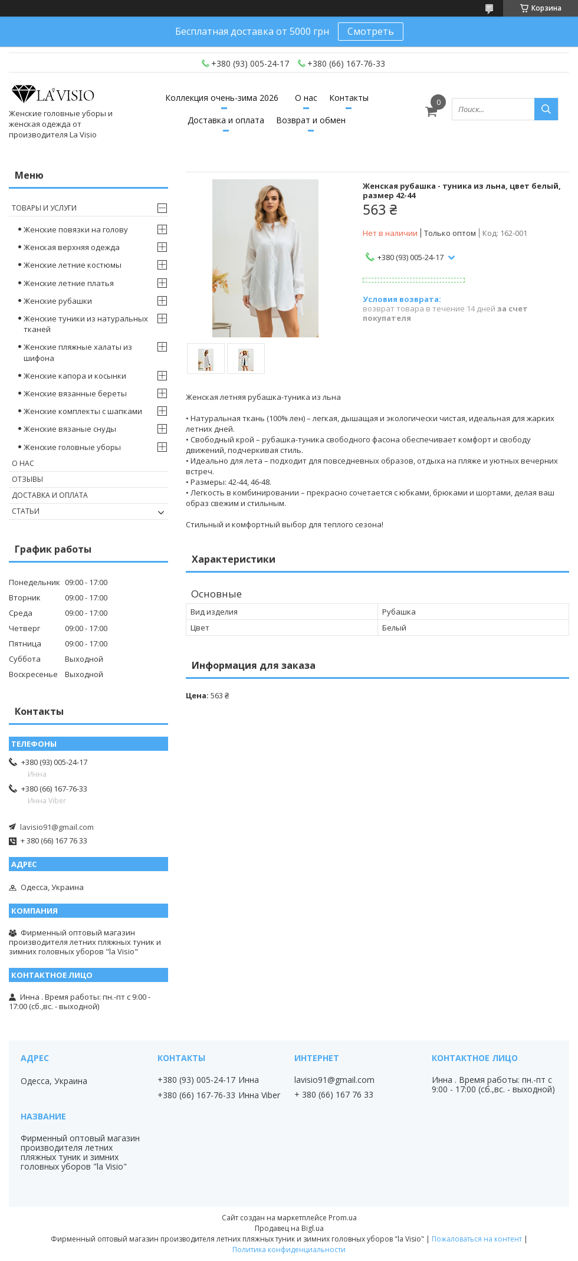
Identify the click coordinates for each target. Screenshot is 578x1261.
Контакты (349, 97)
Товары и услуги (44, 208)
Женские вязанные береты (75, 393)
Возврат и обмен (311, 120)
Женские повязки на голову (76, 229)
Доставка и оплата (226, 120)
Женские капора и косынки (75, 375)
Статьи (26, 511)
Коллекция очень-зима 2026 (221, 97)
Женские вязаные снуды (70, 428)
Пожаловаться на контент (477, 1239)
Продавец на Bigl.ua (289, 1228)
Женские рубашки (58, 300)
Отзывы (27, 479)
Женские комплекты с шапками (83, 411)
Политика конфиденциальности (289, 1249)
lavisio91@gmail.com (57, 827)
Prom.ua (343, 1218)
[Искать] (546, 109)
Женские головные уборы (72, 447)
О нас (306, 97)
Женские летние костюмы (72, 265)
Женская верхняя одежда (72, 247)
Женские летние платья (69, 283)
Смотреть (370, 31)
